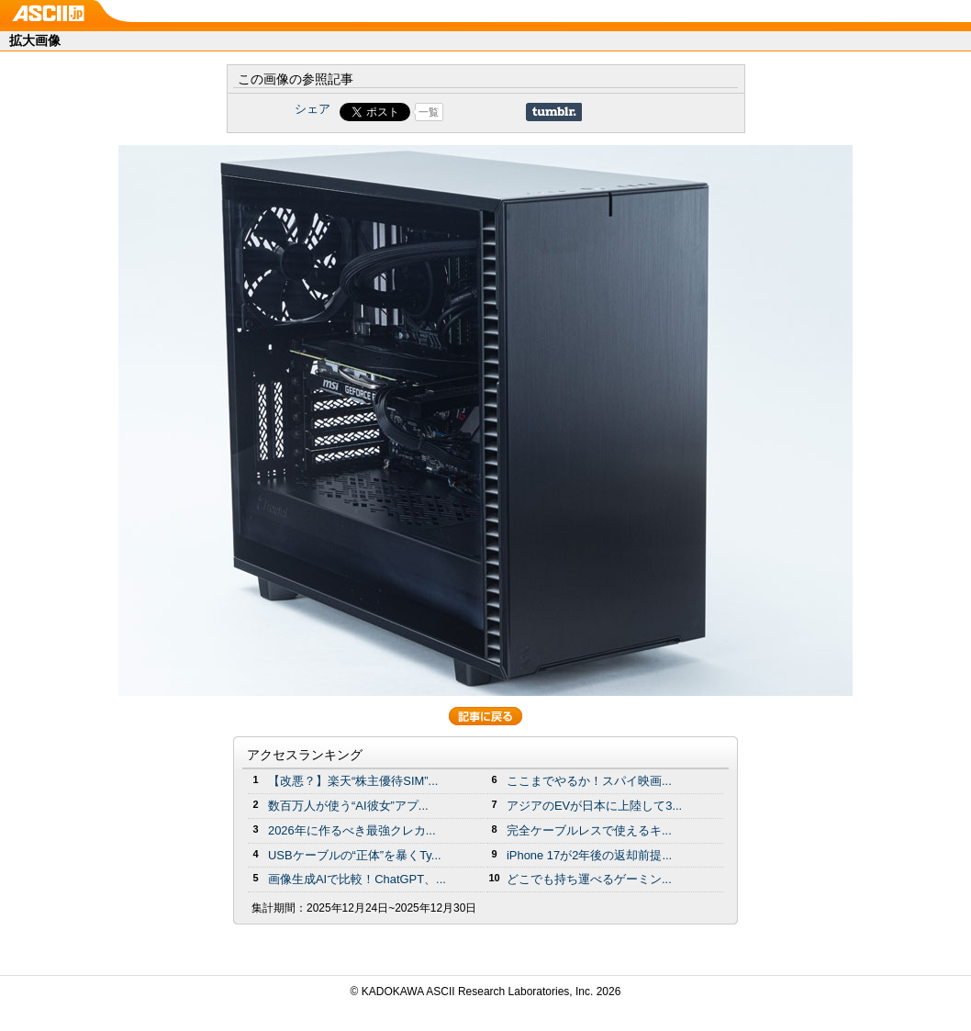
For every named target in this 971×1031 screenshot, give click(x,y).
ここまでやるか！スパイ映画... (589, 781)
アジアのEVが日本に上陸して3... (594, 805)
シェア (312, 109)
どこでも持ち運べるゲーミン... (589, 879)
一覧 (429, 112)
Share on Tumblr (554, 112)
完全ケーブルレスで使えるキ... (589, 830)
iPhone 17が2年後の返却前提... (589, 855)
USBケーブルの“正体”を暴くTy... (354, 855)
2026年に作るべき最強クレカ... (352, 830)
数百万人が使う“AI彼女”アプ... (348, 805)
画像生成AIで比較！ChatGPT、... (357, 879)
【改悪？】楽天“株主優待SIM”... (353, 781)
